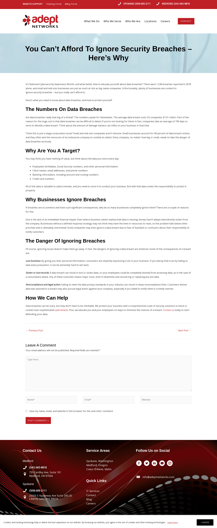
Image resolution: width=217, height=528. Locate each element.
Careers (165, 21)
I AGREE (205, 522)
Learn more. (173, 522)
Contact (91, 497)
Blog (89, 501)
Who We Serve (112, 21)
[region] (108, 521)
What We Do (91, 21)
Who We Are (132, 21)
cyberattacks (61, 310)
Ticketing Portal (53, 3)
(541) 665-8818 (182, 3)
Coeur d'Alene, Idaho (98, 471)
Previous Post (35, 330)
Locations (150, 21)
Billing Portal (71, 3)
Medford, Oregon (97, 467)
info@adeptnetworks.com (158, 478)
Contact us (169, 310)
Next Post (184, 330)
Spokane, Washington (99, 462)
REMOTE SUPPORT (34, 3)
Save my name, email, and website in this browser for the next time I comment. (71, 412)
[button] (186, 21)
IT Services (92, 493)
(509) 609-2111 (143, 3)
